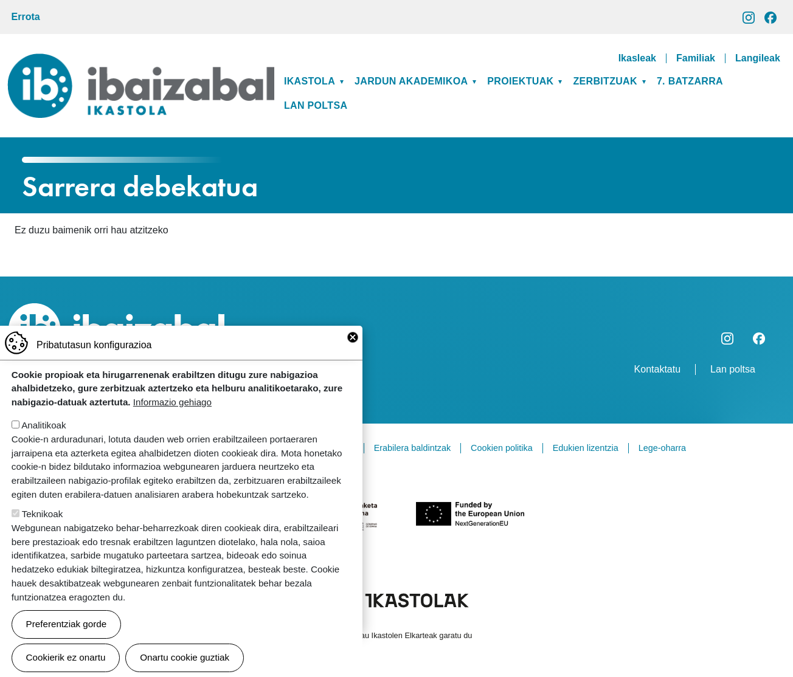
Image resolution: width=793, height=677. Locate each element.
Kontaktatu (657, 369)
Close (352, 343)
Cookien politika (502, 448)
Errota (26, 17)
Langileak (757, 58)
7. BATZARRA (690, 81)
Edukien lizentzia (585, 448)
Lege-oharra (662, 448)
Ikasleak (637, 58)
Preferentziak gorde (66, 630)
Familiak (695, 58)
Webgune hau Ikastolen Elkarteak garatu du (397, 635)
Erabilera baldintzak (412, 448)
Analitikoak (43, 431)
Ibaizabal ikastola (140, 62)
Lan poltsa (315, 105)
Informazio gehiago (172, 408)
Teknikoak (42, 520)
